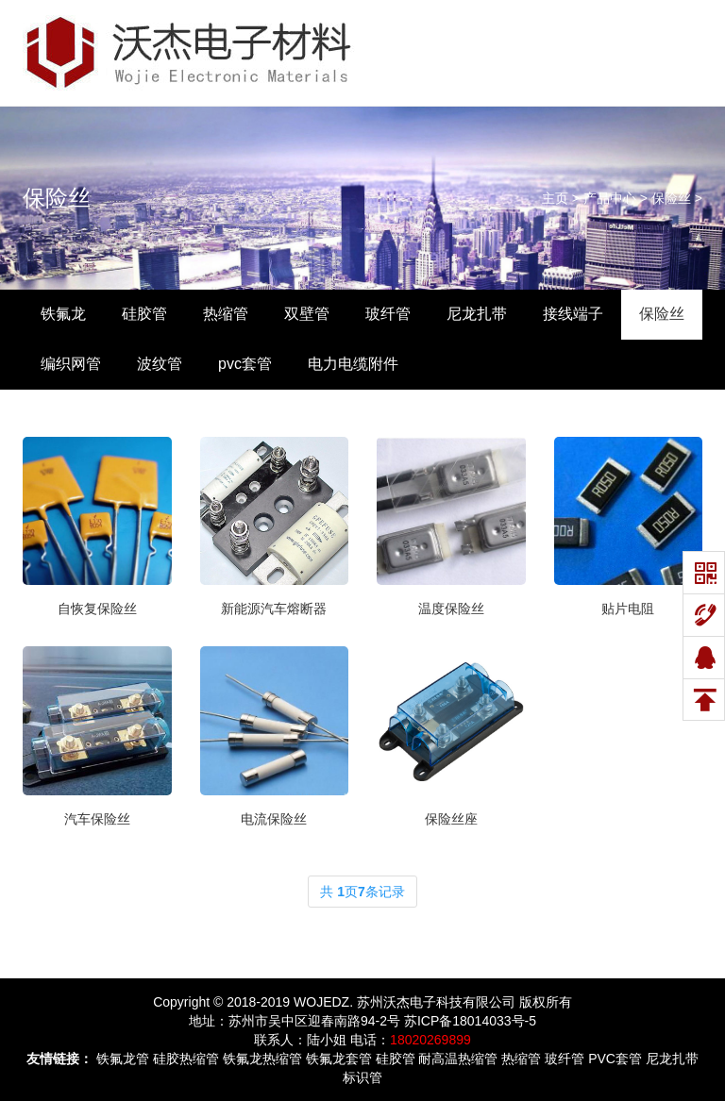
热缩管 (225, 314)
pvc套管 (245, 364)
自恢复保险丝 (97, 608)
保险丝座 (451, 818)
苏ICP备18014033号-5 (470, 1020)
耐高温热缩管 (457, 1058)
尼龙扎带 (477, 314)
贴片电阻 (627, 608)
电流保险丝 (274, 818)
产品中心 (609, 198)
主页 (555, 198)
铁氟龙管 (122, 1058)
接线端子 (573, 314)
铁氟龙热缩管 (262, 1058)
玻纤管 (388, 314)
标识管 (362, 1077)
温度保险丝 (451, 608)
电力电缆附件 (353, 364)
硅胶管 (144, 314)
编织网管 (71, 364)
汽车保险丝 (97, 818)
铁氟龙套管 (339, 1058)
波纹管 (159, 364)
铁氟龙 (63, 314)
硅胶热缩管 (186, 1058)
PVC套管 (615, 1058)
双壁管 (306, 314)
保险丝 (57, 197)
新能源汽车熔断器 (274, 608)
